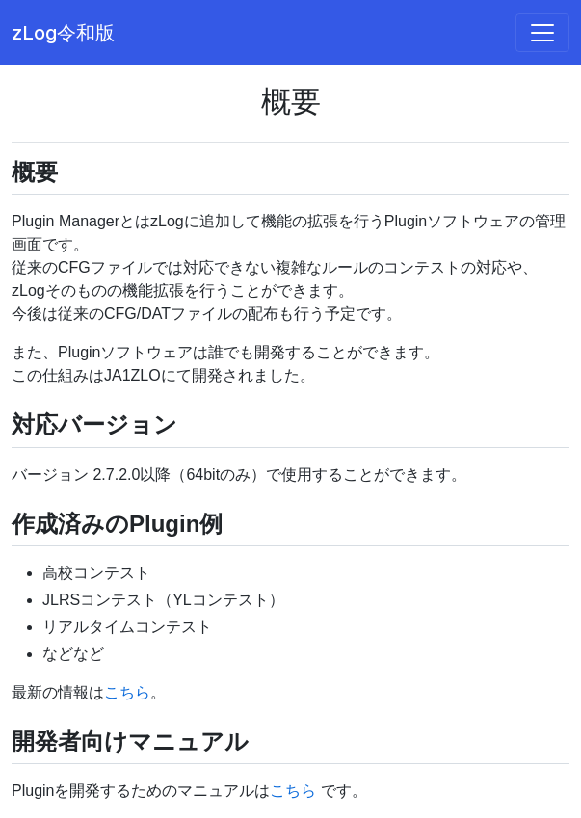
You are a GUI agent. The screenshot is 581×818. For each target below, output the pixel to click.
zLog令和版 (63, 32)
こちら (127, 692)
